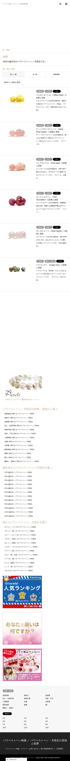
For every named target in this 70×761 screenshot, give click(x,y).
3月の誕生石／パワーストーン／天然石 (18, 480)
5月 (25, 721)
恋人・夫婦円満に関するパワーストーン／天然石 (21, 426)
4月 (4, 721)
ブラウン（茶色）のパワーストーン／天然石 (20, 539)
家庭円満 (27, 698)
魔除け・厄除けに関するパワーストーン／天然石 (21, 461)
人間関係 (6, 702)
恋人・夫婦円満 (8, 698)
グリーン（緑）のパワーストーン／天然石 (19, 551)
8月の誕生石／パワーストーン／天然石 (18, 500)
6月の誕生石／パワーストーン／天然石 (18, 492)
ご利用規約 (59, 749)
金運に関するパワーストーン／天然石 (17, 441)
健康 (25, 705)
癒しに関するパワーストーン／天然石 (17, 457)
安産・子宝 (49, 698)
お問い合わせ (34, 749)
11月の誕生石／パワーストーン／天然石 (18, 512)
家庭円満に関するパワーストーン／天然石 (19, 430)
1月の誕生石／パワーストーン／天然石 (18, 472)
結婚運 (47, 695)
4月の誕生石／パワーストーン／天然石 (18, 484)
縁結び (26, 695)
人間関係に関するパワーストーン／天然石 (19, 438)
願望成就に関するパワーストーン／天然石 (19, 449)
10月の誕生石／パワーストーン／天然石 (18, 508)
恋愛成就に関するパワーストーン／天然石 (19, 414)
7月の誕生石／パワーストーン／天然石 (18, 496)
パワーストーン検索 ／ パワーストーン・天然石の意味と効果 (29, 757)
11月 (25, 728)
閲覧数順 (56, 74)
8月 (25, 724)
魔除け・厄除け (8, 708)
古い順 (35, 74)
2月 (25, 718)
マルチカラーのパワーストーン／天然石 (18, 571)
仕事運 (47, 702)
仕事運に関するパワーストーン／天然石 (18, 445)
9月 (46, 724)
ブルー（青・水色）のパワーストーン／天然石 (20, 555)
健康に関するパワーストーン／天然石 (17, 453)
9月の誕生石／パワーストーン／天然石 (18, 504)
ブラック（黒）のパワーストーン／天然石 (19, 531)
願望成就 (6, 705)
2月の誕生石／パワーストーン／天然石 (18, 476)
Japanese (11, 759)
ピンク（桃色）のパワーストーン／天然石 (19, 563)
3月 (46, 718)
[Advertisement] (35, 27)
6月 (46, 721)
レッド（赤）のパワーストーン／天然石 (18, 567)
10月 (4, 728)
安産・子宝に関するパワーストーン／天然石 (20, 433)
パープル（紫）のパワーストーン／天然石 (19, 559)
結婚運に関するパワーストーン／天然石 (18, 422)
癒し (47, 705)
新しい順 (13, 74)
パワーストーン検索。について (16, 749)
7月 (4, 724)
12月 (47, 728)
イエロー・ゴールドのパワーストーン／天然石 (20, 547)
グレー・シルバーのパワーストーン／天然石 (20, 535)
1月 (4, 718)
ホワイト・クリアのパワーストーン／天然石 (20, 527)
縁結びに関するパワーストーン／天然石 (18, 418)
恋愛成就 (6, 695)
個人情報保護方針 (47, 749)
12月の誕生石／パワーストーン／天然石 (18, 516)
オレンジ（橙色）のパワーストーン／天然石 (20, 543)
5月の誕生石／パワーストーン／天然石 (18, 488)
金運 (25, 702)
